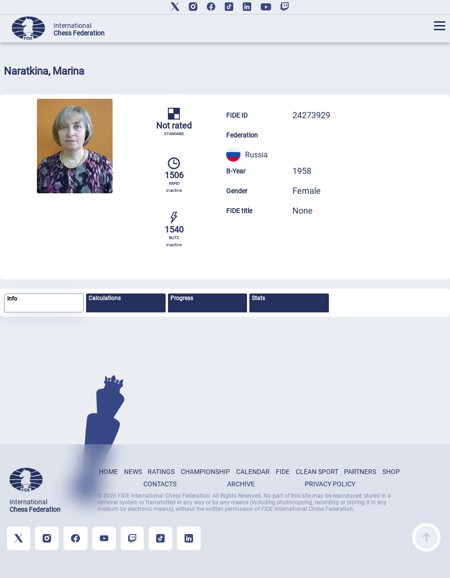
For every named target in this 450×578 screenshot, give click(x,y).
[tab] (44, 303)
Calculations (104, 298)
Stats (258, 298)
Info (12, 298)
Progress (181, 298)
